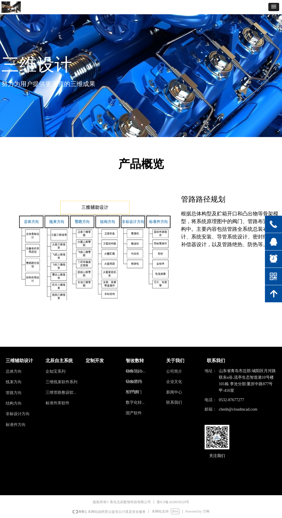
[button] (273, 7)
